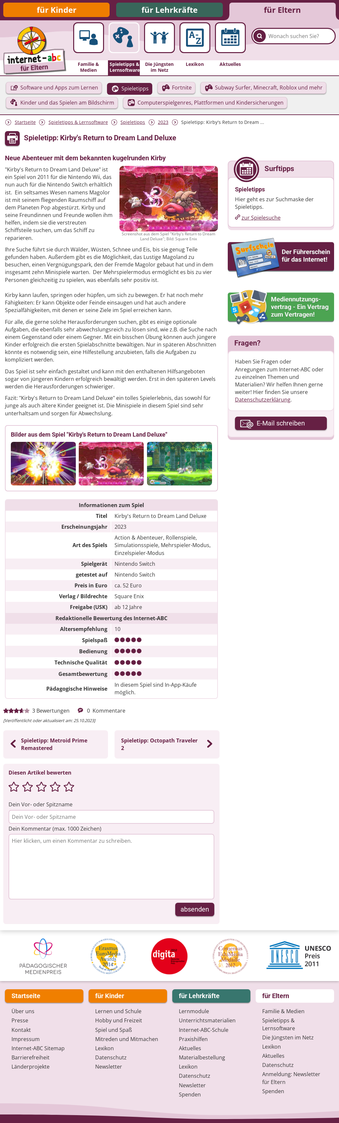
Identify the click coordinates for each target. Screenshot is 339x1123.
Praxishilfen (193, 1040)
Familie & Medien (283, 1012)
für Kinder (56, 10)
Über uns (22, 1012)
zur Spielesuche (261, 219)
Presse (19, 1021)
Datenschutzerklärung (262, 401)
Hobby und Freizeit (118, 1021)
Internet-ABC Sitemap (38, 1049)
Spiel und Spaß (113, 1030)
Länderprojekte (30, 1067)
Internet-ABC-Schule (203, 1030)
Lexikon (104, 1049)
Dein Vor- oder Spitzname (41, 806)
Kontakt (21, 1030)
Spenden (190, 1095)
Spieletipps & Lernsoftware (78, 124)
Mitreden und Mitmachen (126, 1040)
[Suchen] (259, 43)
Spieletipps (132, 124)
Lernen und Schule (118, 1012)
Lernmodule (194, 1012)
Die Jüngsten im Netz (288, 1038)
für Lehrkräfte (169, 10)
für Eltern (282, 10)
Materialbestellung (202, 1058)
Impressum (25, 1040)
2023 (163, 124)
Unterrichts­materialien (207, 1021)
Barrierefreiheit (30, 1058)
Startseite (25, 124)
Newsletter (108, 1067)
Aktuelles (190, 1049)
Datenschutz (111, 1058)
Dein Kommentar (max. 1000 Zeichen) (55, 830)
